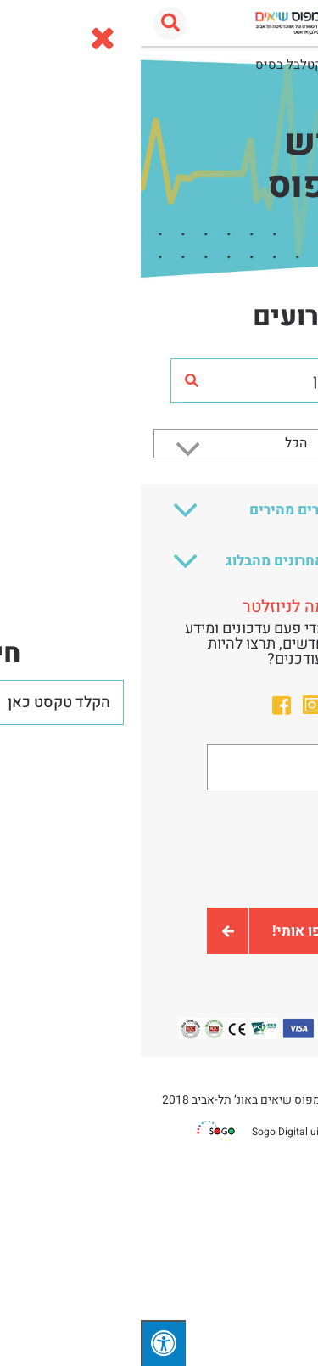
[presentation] (159, 849)
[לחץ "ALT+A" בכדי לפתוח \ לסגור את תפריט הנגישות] (22, 1343)
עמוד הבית (277, 64)
